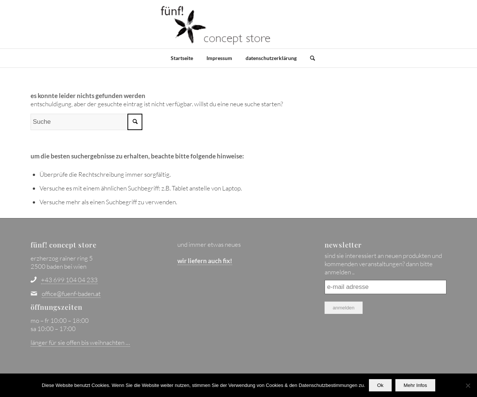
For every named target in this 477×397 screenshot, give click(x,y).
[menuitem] (308, 58)
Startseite (182, 58)
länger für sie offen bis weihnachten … (80, 342)
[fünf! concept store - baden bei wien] (216, 24)
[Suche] (310, 58)
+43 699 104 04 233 (69, 280)
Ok (380, 385)
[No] (467, 385)
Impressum (219, 58)
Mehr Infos (415, 385)
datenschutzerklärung (271, 58)
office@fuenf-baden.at (71, 293)
